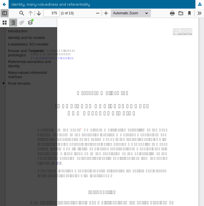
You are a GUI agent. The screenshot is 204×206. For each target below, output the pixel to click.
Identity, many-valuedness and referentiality (50, 4)
